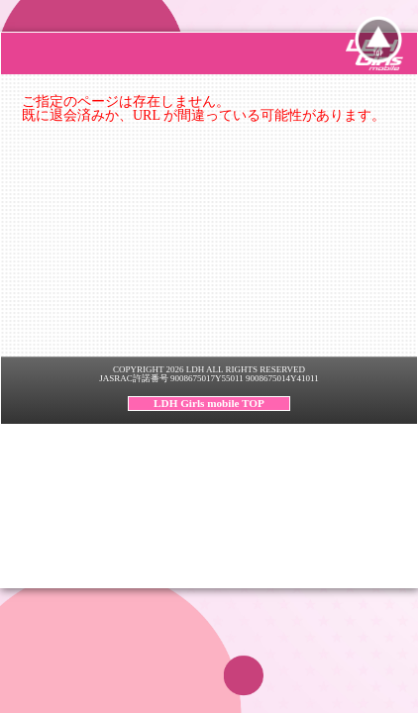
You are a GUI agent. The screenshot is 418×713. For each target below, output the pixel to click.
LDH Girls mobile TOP (209, 403)
